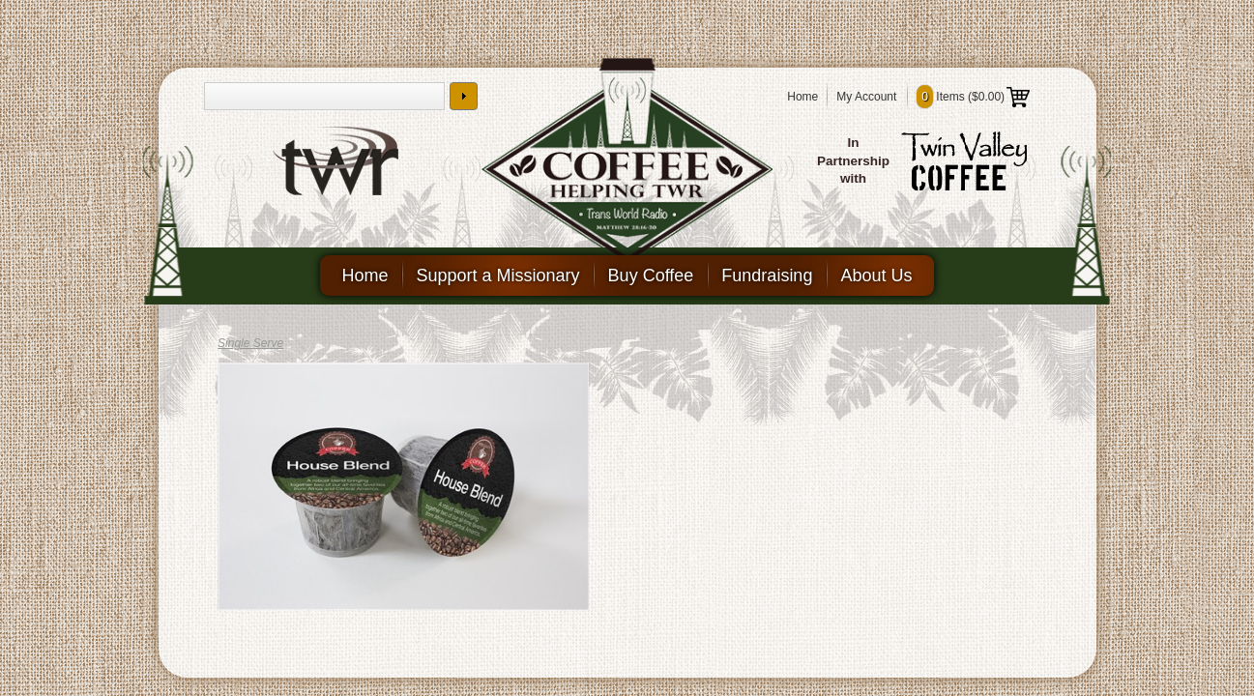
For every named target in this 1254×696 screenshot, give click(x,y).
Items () (973, 96)
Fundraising (766, 275)
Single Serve (250, 343)
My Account (866, 96)
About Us (876, 275)
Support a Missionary (498, 275)
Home (802, 96)
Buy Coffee (651, 275)
